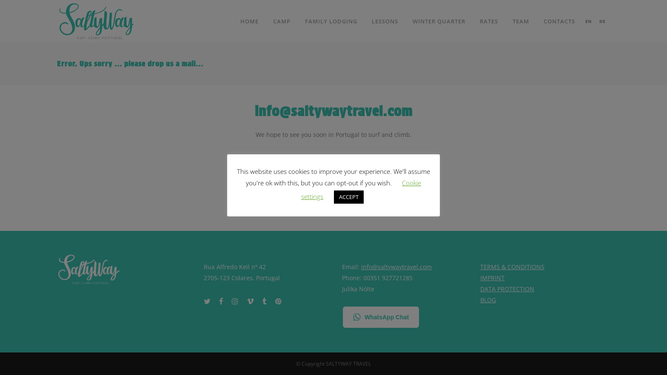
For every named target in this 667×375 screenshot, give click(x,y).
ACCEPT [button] (349, 197)
